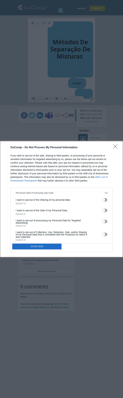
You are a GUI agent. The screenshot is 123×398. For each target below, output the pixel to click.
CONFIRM (36, 246)
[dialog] (61, 199)
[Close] (116, 147)
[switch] (104, 200)
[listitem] (61, 193)
